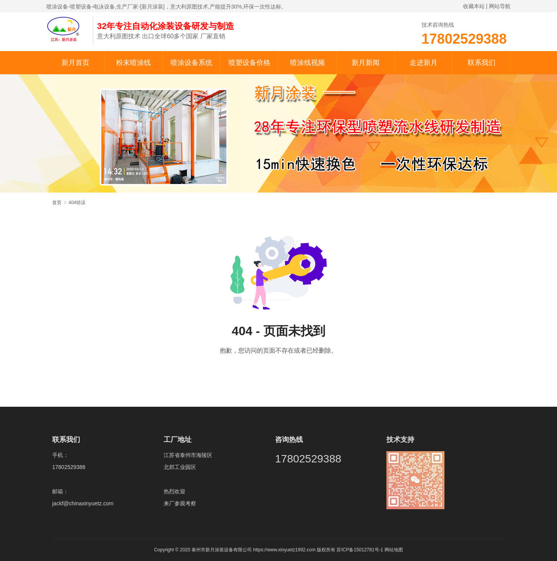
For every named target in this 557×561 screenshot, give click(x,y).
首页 (57, 202)
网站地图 (393, 549)
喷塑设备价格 (249, 63)
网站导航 (500, 6)
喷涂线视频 (307, 63)
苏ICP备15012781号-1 (360, 549)
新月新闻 (365, 63)
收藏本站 (474, 6)
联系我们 (481, 63)
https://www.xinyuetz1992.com (284, 549)
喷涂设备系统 (191, 63)
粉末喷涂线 (133, 63)
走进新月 (423, 63)
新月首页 (75, 63)
